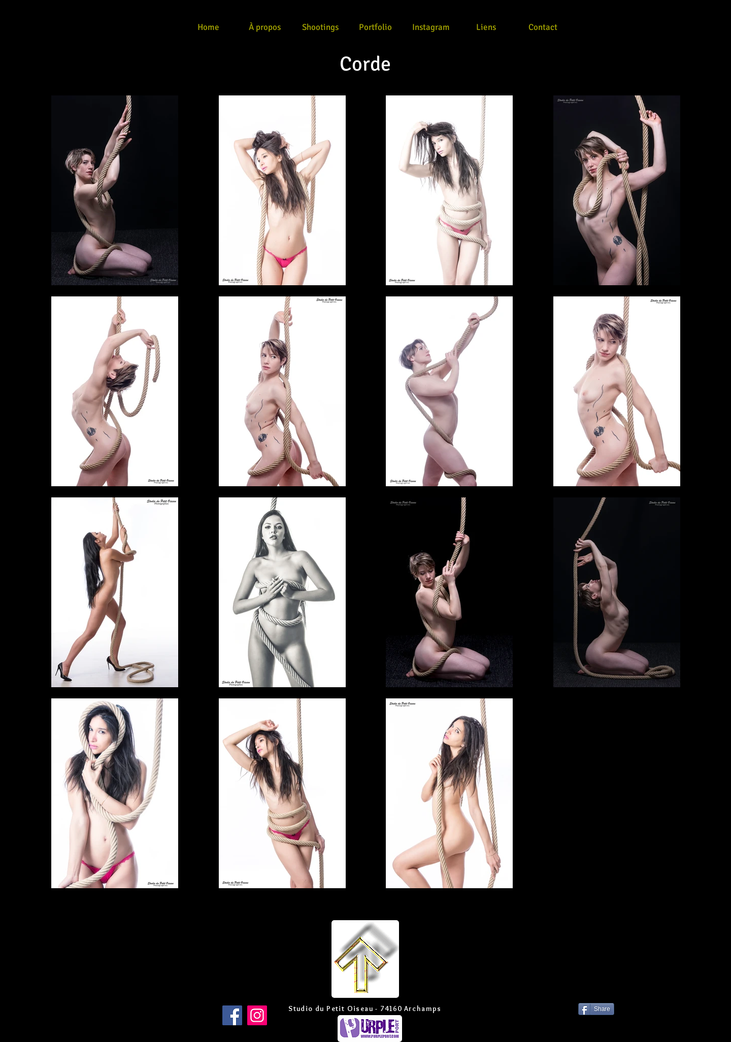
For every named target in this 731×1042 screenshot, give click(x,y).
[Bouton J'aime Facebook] (136, 1009)
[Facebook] (232, 1015)
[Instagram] (257, 1015)
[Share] (596, 1009)
